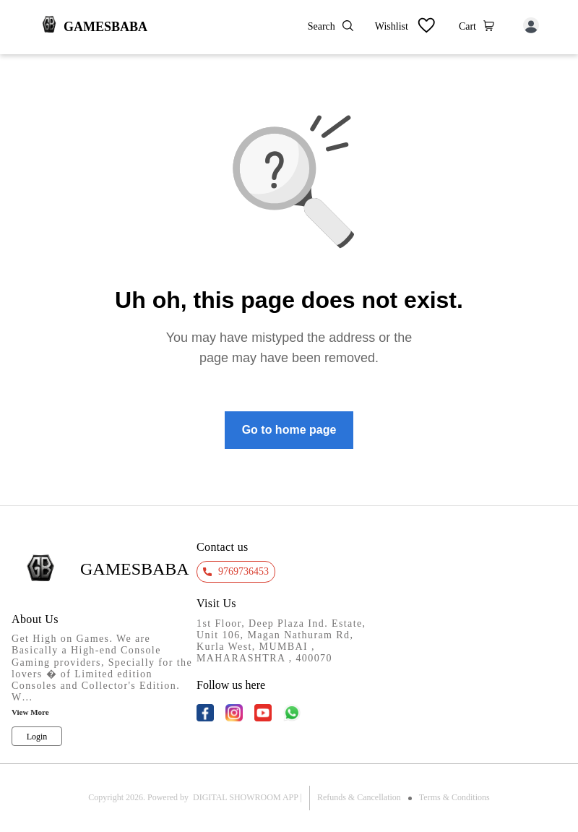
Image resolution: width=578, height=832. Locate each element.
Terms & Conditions (454, 797)
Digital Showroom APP (245, 797)
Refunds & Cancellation (359, 797)
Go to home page (289, 430)
